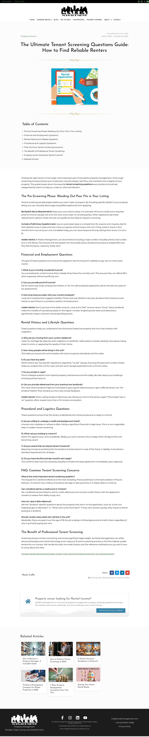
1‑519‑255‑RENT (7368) (124, 723)
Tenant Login (19, 1)
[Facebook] (139, 1)
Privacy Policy (125, 727)
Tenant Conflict (123, 578)
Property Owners (94, 20)
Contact (116, 20)
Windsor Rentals (44, 20)
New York (78, 723)
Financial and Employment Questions (41, 136)
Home (32, 20)
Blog (56, 20)
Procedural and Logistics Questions (40, 144)
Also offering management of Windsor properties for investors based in (72, 722)
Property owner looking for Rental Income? (43, 156)
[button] (112, 573)
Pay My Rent (66, 20)
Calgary (95, 722)
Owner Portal (6, 1)
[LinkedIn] (142, 1)
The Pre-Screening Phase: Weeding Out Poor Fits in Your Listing (53, 132)
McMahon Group (84, 729)
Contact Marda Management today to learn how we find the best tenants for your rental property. (68, 554)
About (107, 20)
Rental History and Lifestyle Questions (41, 140)
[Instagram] (144, 1)
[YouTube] (148, 1)
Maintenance (78, 20)
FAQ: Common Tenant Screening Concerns (43, 148)
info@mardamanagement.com (124, 719)
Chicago (70, 723)
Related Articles (31, 159)
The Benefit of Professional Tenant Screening (44, 152)
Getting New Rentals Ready (102, 578)
